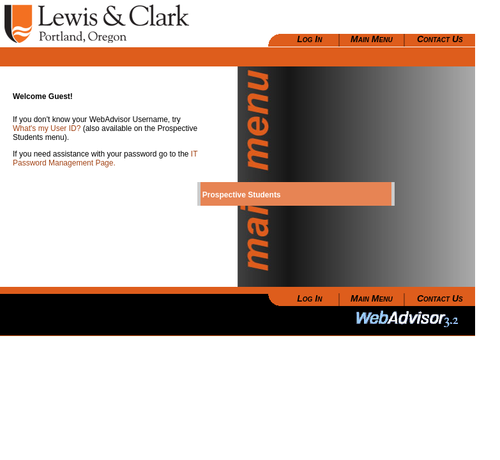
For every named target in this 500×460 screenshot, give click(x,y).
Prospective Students (241, 194)
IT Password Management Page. (105, 158)
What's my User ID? (48, 128)
